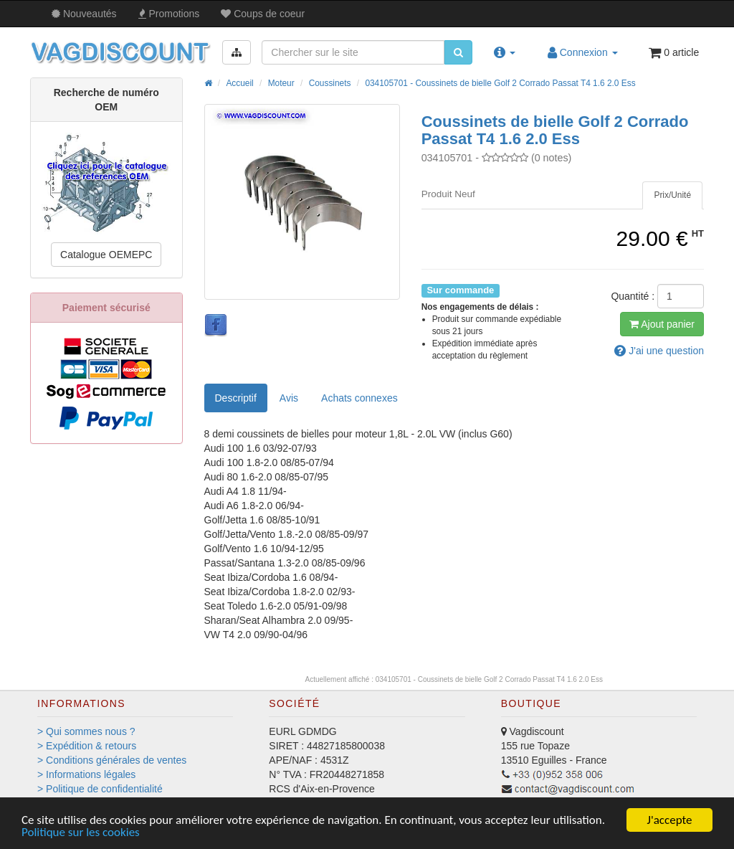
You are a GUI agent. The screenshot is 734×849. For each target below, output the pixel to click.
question (659, 350)
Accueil (239, 83)
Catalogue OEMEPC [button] (106, 254)
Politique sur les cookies (81, 832)
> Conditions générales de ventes (111, 760)
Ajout (662, 324)
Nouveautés (84, 13)
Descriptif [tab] (236, 398)
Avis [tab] (289, 398)
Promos (169, 13)
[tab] (672, 195)
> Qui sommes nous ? (86, 731)
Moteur (281, 83)
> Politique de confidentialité (100, 789)
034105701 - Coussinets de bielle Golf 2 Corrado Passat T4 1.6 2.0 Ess (500, 83)
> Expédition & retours (86, 745)
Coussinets (330, 83)
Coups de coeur (263, 13)
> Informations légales (86, 774)
